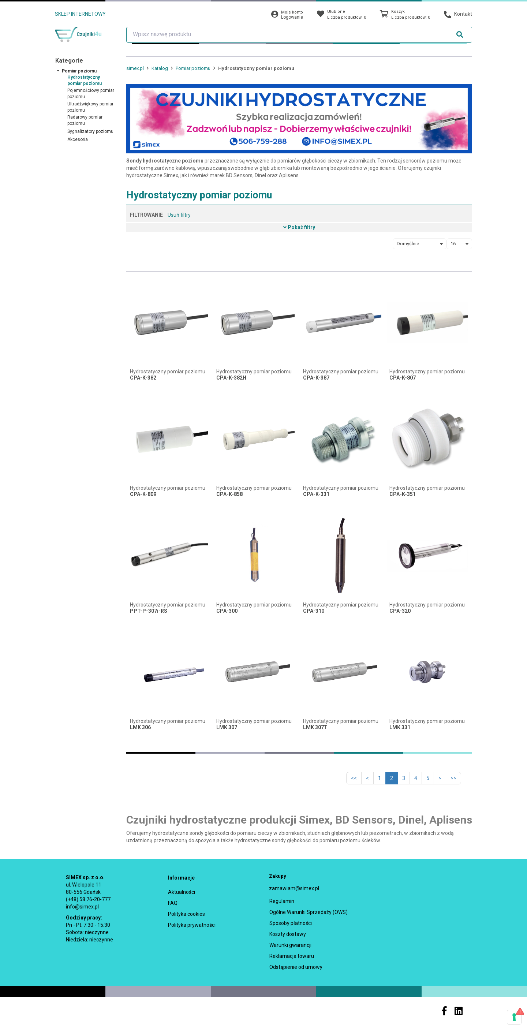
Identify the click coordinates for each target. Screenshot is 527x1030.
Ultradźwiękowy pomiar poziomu (90, 107)
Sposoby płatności (290, 923)
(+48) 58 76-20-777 (88, 899)
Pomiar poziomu (79, 71)
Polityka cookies (186, 914)
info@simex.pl (82, 907)
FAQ (172, 903)
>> (453, 778)
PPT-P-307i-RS (148, 611)
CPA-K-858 (229, 494)
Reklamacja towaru (291, 956)
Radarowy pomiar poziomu (84, 120)
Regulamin (281, 901)
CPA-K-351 (402, 494)
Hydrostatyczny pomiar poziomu (84, 80)
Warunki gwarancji (290, 945)
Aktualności (181, 892)
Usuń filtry (179, 215)
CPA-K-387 (316, 378)
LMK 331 (399, 727)
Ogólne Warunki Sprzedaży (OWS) (308, 912)
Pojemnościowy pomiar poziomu (90, 93)
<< (354, 778)
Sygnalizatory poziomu (90, 131)
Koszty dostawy (287, 934)
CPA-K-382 (143, 378)
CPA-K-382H (231, 378)
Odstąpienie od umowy (295, 967)
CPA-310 (313, 611)
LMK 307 (226, 727)
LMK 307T (315, 727)
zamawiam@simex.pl (294, 888)
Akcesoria (77, 139)
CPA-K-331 (316, 494)
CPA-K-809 (143, 494)
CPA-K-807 (402, 378)
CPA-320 (400, 611)
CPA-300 (227, 611)
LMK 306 (140, 727)
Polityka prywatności (192, 925)
